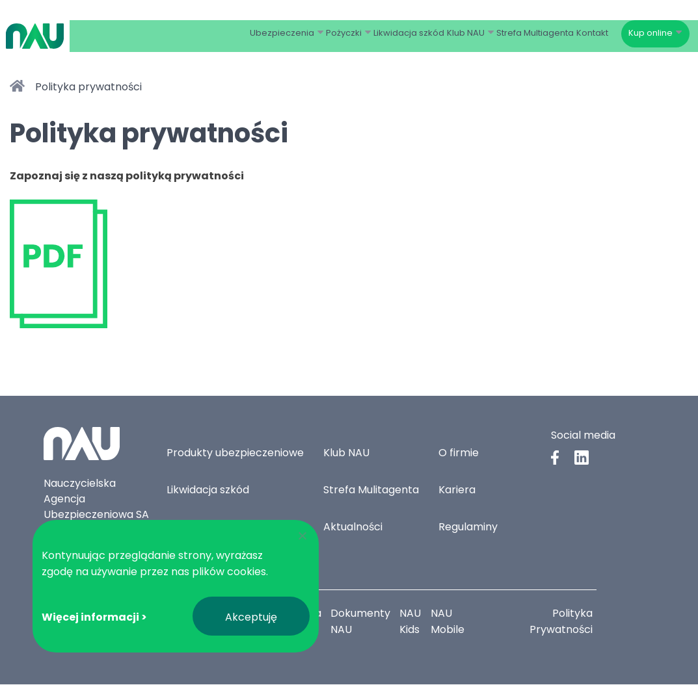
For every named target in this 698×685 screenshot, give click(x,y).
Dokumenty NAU (361, 622)
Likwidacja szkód (208, 490)
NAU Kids (411, 622)
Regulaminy (468, 527)
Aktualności (353, 527)
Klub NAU (346, 453)
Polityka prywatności (88, 86)
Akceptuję (251, 617)
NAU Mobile (449, 622)
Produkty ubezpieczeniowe (235, 453)
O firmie (458, 453)
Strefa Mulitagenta (371, 490)
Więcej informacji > (94, 617)
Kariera (457, 490)
